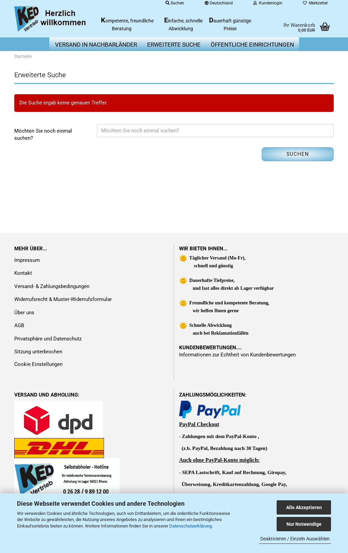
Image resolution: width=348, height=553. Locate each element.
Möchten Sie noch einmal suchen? (43, 134)
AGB (19, 325)
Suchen (297, 154)
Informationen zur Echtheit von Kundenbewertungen (237, 355)
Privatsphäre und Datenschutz (48, 339)
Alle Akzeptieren (304, 507)
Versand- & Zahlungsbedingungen (51, 286)
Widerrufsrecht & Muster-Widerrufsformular (63, 299)
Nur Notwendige (303, 524)
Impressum (27, 260)
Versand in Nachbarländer (96, 44)
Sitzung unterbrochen (38, 352)
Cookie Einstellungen (38, 364)
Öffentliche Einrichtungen (252, 44)
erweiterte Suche (174, 44)
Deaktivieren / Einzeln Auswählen (295, 538)
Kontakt (23, 273)
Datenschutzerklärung (190, 526)
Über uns (24, 312)
